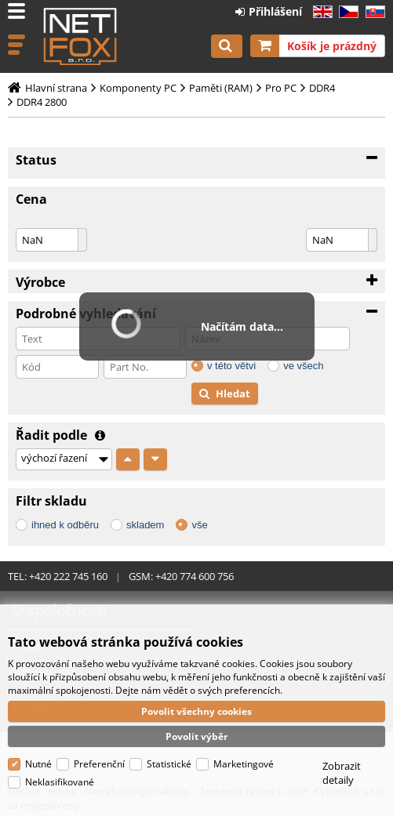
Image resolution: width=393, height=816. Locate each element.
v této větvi (231, 366)
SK (372, 12)
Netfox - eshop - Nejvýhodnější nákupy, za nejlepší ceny (80, 36)
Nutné (38, 764)
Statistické (169, 764)
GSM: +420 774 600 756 (181, 576)
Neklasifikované (59, 782)
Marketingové (243, 764)
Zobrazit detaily (341, 773)
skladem (145, 525)
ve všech (303, 366)
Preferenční (99, 764)
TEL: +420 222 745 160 (57, 576)
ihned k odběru (65, 525)
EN (320, 12)
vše (199, 525)
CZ (345, 12)
